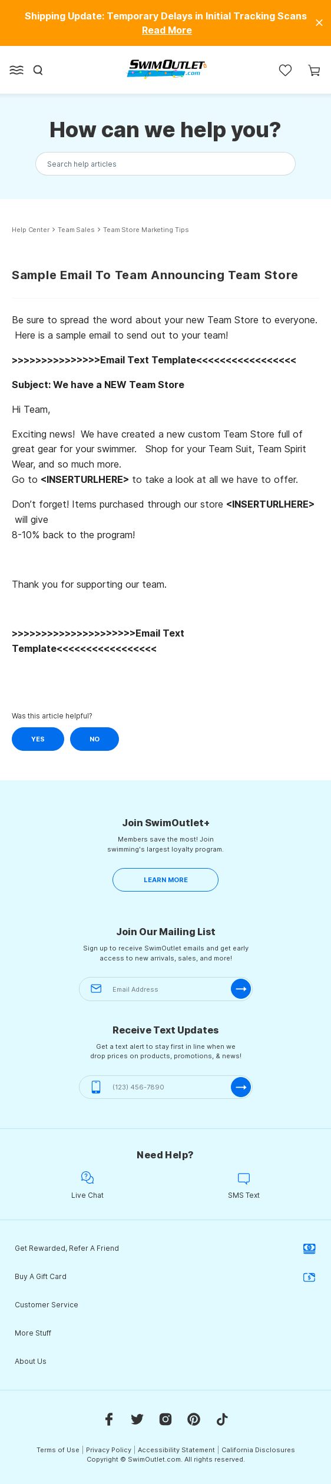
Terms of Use (58, 1450)
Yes (38, 739)
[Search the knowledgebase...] (165, 164)
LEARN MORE (166, 880)
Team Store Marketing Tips (146, 230)
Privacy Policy (108, 1450)
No (95, 739)
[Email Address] (166, 989)
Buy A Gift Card (165, 1277)
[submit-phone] (241, 1087)
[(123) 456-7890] (166, 1087)
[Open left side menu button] (16, 70)
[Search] (38, 70)
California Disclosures (258, 1450)
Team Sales (76, 230)
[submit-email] (241, 989)
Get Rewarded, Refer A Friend (165, 1248)
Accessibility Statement (176, 1450)
